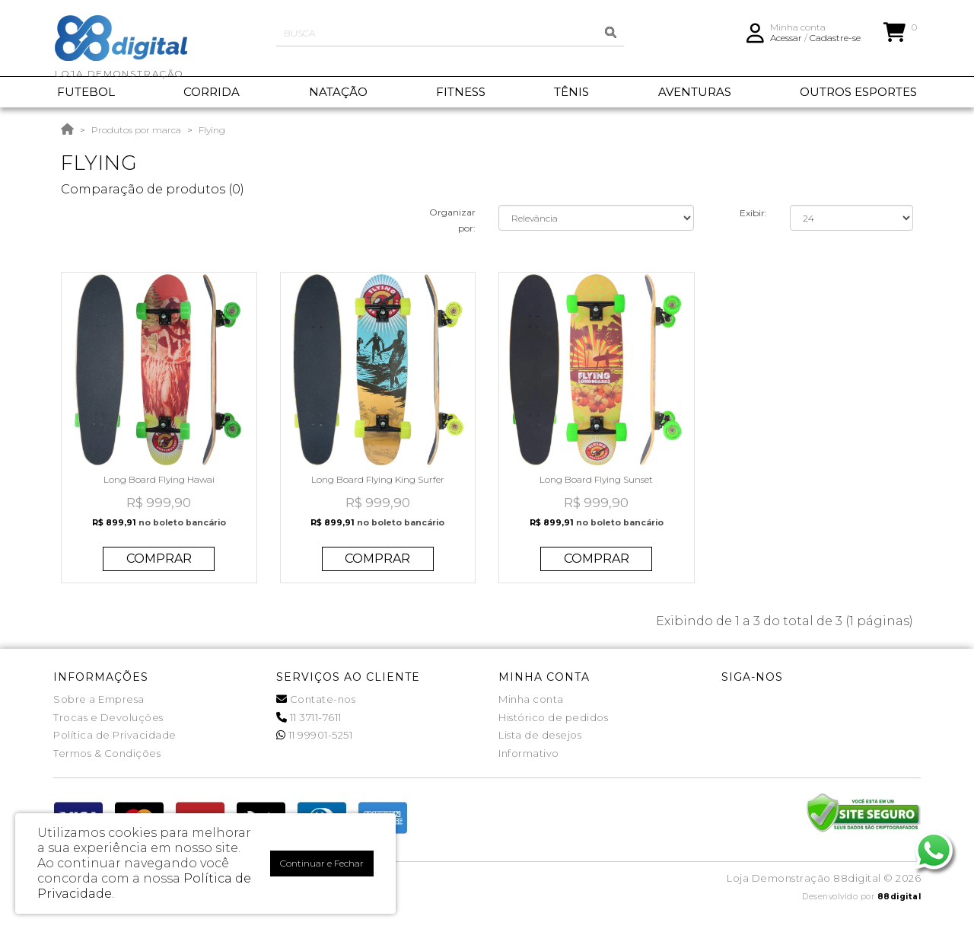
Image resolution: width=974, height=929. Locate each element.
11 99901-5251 (314, 735)
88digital (899, 897)
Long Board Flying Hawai (159, 479)
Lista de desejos (539, 735)
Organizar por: (452, 220)
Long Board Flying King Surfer (377, 479)
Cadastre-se (835, 42)
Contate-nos (316, 699)
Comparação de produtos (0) (152, 189)
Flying (212, 130)
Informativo (528, 753)
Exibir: (753, 213)
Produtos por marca (136, 130)
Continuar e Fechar (322, 863)
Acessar (786, 42)
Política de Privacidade (115, 735)
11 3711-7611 (309, 717)
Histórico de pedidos (553, 717)
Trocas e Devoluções (108, 717)
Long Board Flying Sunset (596, 479)
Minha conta (531, 699)
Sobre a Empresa (99, 699)
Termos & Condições (107, 753)
